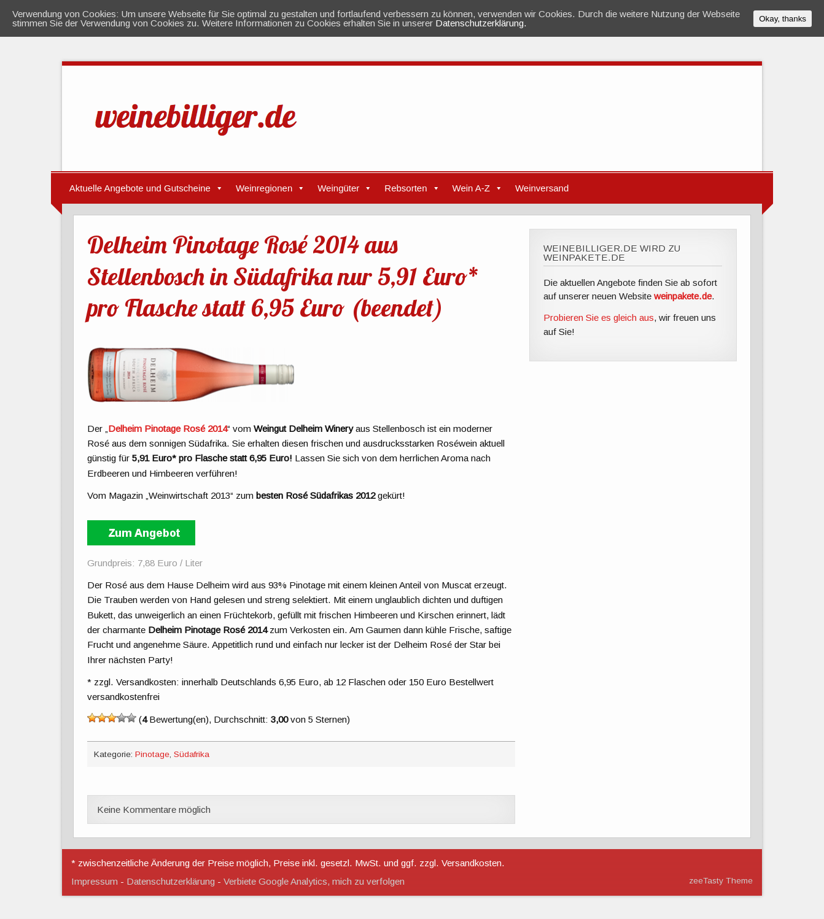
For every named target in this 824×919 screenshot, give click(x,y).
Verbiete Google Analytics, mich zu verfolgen (314, 881)
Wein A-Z (471, 188)
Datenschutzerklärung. (481, 23)
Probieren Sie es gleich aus (598, 317)
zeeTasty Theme (721, 880)
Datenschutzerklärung (170, 881)
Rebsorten (405, 188)
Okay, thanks (782, 18)
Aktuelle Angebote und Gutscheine (140, 188)
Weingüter (338, 188)
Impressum (94, 881)
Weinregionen (264, 188)
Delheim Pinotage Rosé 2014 (167, 428)
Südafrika (191, 754)
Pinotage (152, 754)
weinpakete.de (683, 296)
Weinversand (542, 188)
